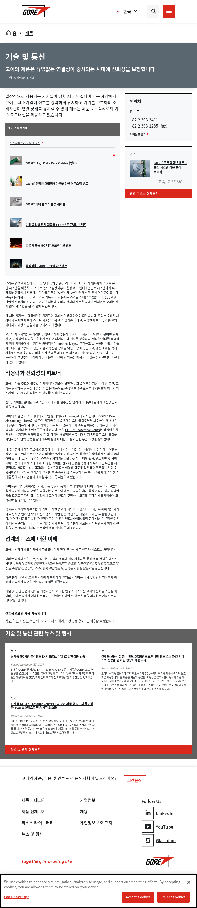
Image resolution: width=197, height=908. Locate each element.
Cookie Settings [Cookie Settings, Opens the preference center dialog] (16, 896)
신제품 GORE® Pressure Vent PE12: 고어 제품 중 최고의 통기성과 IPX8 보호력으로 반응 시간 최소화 (52, 706)
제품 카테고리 (34, 800)
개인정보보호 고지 (96, 823)
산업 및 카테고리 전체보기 (22, 77)
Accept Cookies (138, 897)
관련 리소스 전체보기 (144, 193)
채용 (84, 811)
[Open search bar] (153, 11)
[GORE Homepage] (36, 11)
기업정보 (87, 800)
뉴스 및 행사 (32, 834)
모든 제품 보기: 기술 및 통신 (25, 143)
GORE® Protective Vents (82, 430)
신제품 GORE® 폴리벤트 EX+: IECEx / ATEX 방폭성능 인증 (48, 656)
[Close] (188, 882)
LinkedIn (157, 813)
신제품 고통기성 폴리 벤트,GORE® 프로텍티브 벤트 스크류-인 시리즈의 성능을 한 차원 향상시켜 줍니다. (142, 658)
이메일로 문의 (138, 134)
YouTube (157, 826)
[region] (98, 891)
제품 (29, 33)
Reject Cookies (173, 897)
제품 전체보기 (34, 811)
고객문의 (135, 780)
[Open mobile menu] (169, 11)
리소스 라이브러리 (38, 823)
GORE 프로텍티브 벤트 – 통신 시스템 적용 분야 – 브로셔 (170, 167)
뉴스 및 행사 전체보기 (26, 749)
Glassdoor (159, 840)
